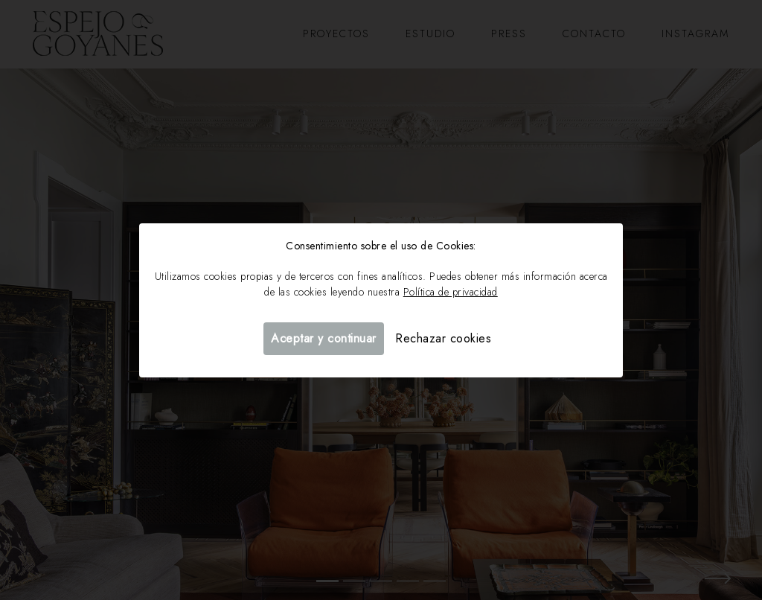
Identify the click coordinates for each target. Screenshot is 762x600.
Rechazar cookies (443, 338)
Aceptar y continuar (324, 338)
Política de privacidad (450, 291)
